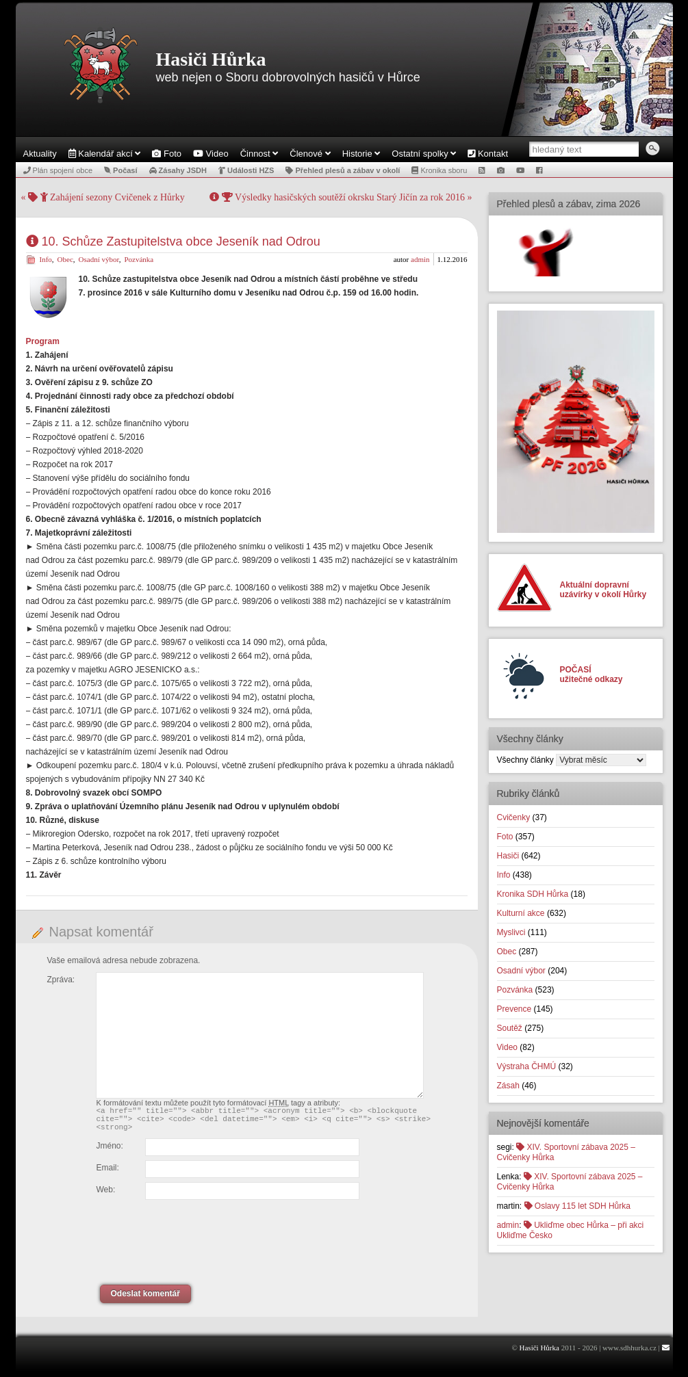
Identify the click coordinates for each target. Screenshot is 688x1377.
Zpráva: (61, 979)
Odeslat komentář (145, 1299)
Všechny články (525, 760)
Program (43, 341)
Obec (65, 259)
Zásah (508, 1085)
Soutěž (509, 1028)
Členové (310, 153)
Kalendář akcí (104, 153)
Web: (106, 1196)
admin (420, 259)
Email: (108, 1174)
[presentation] (190, 1240)
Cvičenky (514, 817)
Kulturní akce (521, 913)
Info (46, 259)
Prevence (514, 1009)
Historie (361, 153)
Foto (166, 153)
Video (211, 153)
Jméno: (110, 1152)
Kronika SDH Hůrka (533, 894)
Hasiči (508, 856)
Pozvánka (138, 259)
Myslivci (511, 932)
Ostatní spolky (424, 153)
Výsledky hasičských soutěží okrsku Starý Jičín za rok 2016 (337, 197)
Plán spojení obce (58, 170)
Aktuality (40, 153)
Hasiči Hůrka (211, 59)
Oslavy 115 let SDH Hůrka (577, 1206)
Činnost (259, 153)
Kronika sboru (439, 170)
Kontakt (488, 153)
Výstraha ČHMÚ (527, 1066)
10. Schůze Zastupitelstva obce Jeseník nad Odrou (173, 241)
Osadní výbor (99, 259)
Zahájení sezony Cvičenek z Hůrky (106, 197)
